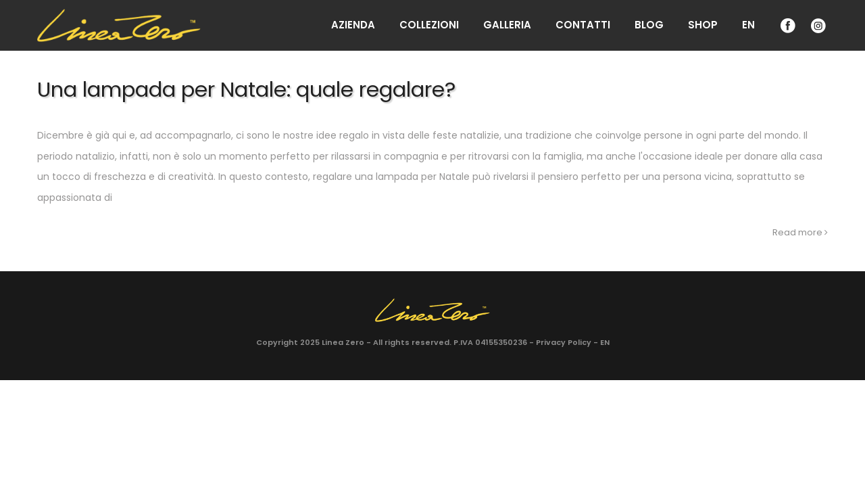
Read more (800, 232)
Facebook (787, 25)
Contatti (582, 25)
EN (748, 25)
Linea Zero (343, 342)
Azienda (353, 25)
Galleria (507, 25)
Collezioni (429, 25)
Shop (703, 25)
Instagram (817, 25)
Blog (649, 25)
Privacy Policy (563, 342)
